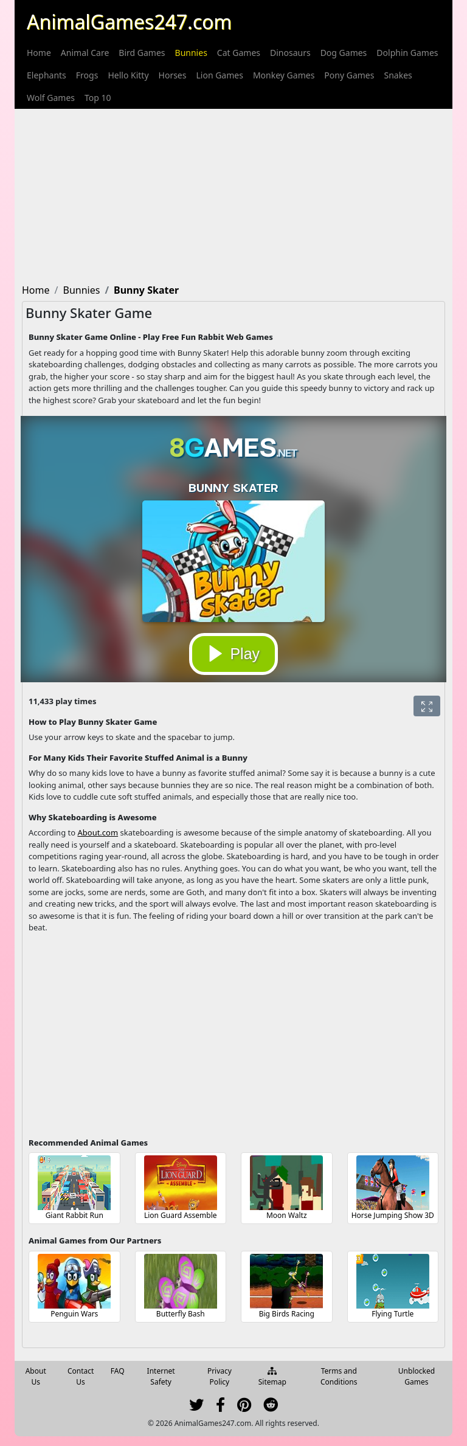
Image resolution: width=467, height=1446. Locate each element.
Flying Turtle (392, 1314)
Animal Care (85, 52)
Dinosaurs (290, 52)
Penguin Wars (74, 1314)
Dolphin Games (407, 52)
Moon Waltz (286, 1215)
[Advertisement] (233, 194)
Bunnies (191, 52)
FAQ (118, 1371)
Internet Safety (161, 1376)
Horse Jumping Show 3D (392, 1215)
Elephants (46, 75)
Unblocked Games (416, 1376)
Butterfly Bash (180, 1314)
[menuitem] (39, 52)
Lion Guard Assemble (180, 1215)
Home (39, 52)
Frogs (87, 75)
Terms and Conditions (339, 1376)
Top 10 (98, 97)
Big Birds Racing (286, 1314)
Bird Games (142, 52)
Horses (173, 75)
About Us (36, 1376)
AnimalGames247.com (129, 22)
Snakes (398, 75)
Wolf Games (51, 97)
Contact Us (80, 1376)
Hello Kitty (128, 75)
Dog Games (343, 52)
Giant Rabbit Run (74, 1215)
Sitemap (272, 1377)
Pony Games (349, 75)
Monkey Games (283, 75)
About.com (97, 832)
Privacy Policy (219, 1376)
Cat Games (238, 52)
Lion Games (219, 75)
